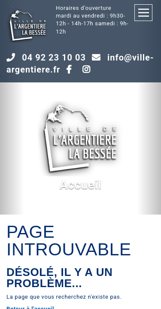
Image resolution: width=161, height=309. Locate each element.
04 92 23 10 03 (54, 57)
